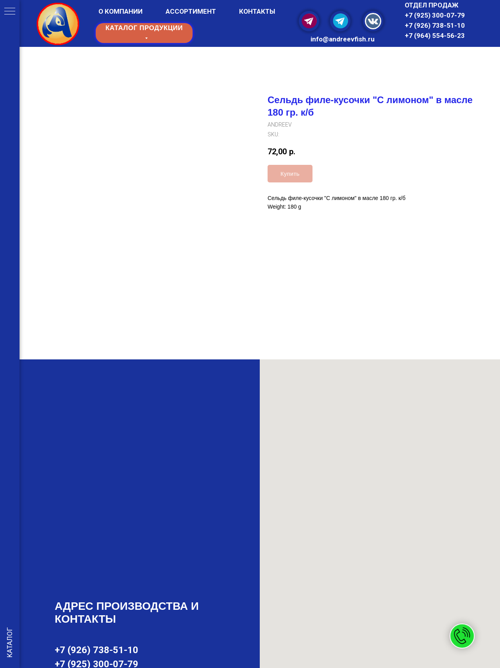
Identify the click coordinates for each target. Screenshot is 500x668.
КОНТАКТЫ (257, 11)
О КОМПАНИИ (120, 11)
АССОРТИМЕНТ (191, 11)
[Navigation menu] (9, 12)
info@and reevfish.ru (343, 39)
